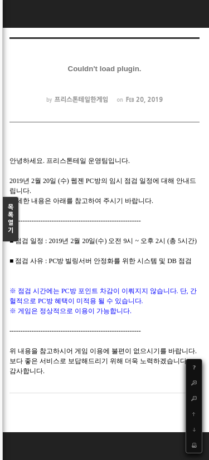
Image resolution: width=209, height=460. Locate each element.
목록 (10, 219)
